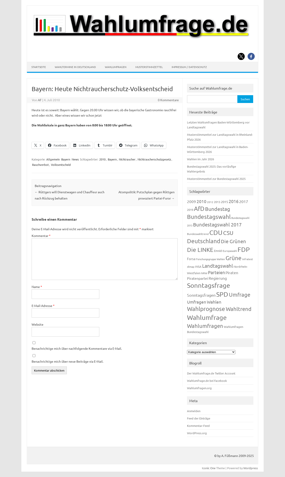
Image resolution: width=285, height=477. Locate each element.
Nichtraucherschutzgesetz (154, 159)
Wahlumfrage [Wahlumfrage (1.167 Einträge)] (207, 317)
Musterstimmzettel (149, 67)
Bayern (65, 159)
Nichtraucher (127, 159)
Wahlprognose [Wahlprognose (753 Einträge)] (206, 308)
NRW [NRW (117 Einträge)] (204, 273)
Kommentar (41, 236)
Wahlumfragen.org (199, 388)
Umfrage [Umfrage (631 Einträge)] (239, 294)
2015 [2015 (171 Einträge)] (224, 201)
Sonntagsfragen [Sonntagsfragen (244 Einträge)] (201, 295)
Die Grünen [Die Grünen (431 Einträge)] (233, 241)
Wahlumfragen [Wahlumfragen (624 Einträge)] (205, 326)
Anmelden (193, 411)
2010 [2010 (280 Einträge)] (201, 201)
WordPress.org (197, 433)
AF (40, 100)
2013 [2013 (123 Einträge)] (217, 202)
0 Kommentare (168, 100)
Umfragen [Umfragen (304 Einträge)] (196, 301)
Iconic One (209, 468)
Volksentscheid (61, 165)
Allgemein (53, 159)
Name (37, 287)
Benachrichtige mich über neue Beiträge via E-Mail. (67, 361)
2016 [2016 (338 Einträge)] (233, 201)
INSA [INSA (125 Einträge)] (198, 266)
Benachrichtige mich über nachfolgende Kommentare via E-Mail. (77, 348)
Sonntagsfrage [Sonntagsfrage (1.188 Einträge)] (208, 285)
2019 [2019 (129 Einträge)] (190, 210)
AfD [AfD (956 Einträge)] (199, 208)
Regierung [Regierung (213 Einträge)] (218, 278)
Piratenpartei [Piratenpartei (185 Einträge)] (197, 278)
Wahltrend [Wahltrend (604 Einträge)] (238, 309)
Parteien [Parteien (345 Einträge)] (216, 272)
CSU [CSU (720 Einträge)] (228, 232)
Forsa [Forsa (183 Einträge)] (191, 259)
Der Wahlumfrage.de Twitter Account (211, 373)
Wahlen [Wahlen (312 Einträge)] (214, 301)
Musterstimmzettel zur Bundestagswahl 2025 (216, 179)
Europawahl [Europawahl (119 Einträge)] (230, 251)
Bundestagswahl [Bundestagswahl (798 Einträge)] (209, 216)
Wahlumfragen (115, 67)
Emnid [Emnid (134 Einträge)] (218, 251)
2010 (102, 159)
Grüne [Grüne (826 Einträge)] (234, 258)
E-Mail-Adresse (43, 306)
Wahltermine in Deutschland (75, 67)
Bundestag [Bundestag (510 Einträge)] (217, 209)
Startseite (38, 67)
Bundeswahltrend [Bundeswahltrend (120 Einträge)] (198, 234)
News (75, 159)
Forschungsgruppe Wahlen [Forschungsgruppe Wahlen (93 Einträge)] (210, 259)
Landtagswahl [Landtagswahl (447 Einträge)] (217, 266)
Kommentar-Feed (198, 426)
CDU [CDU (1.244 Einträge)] (215, 232)
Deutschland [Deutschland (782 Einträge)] (203, 241)
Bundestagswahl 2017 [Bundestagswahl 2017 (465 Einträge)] (217, 224)
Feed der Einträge (198, 418)
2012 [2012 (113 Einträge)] (210, 202)
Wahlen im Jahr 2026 (200, 159)
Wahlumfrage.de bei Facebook (207, 380)
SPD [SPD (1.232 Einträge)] (222, 294)
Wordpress (250, 468)
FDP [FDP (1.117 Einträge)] (244, 249)
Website (37, 324)
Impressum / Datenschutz (189, 67)
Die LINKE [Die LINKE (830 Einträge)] (200, 249)
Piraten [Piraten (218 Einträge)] (232, 272)
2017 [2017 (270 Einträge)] (243, 201)
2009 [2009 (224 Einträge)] (191, 201)
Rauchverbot (40, 165)
